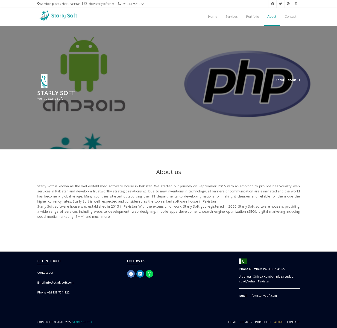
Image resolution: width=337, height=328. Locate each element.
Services (232, 16)
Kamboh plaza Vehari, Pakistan (58, 4)
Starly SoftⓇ (82, 322)
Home (212, 16)
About (271, 16)
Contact (290, 16)
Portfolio (252, 16)
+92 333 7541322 (131, 4)
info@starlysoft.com (99, 4)
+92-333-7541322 (274, 269)
